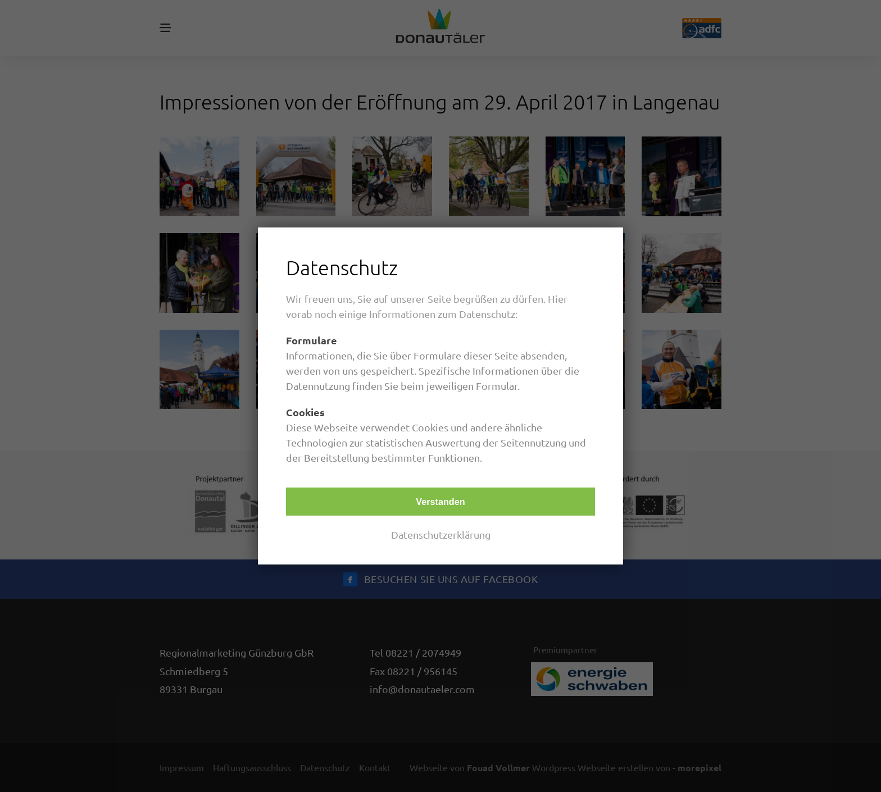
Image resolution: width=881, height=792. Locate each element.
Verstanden (440, 502)
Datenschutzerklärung (441, 534)
